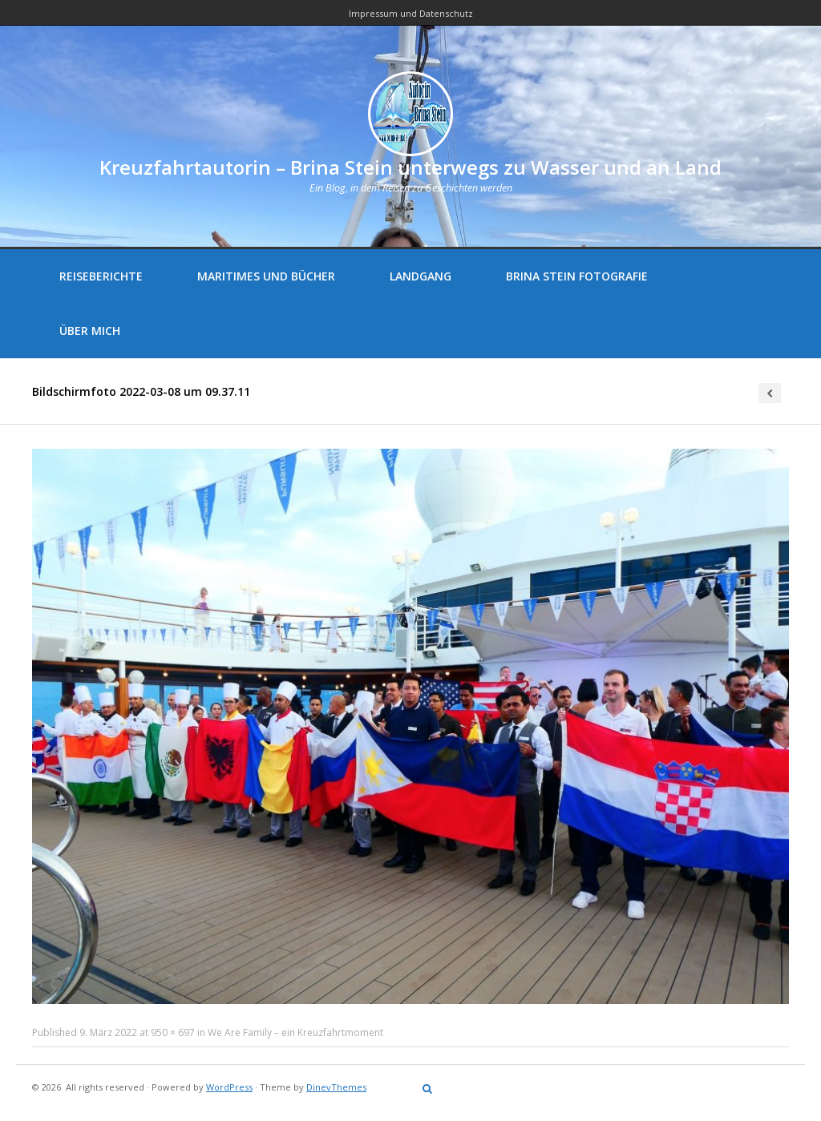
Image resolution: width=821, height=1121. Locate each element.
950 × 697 (173, 1032)
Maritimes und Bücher (266, 276)
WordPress (229, 1087)
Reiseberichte (101, 276)
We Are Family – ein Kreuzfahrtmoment (295, 1032)
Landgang (420, 276)
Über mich (89, 330)
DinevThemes (336, 1087)
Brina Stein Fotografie (577, 276)
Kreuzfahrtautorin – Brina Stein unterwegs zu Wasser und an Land (410, 167)
